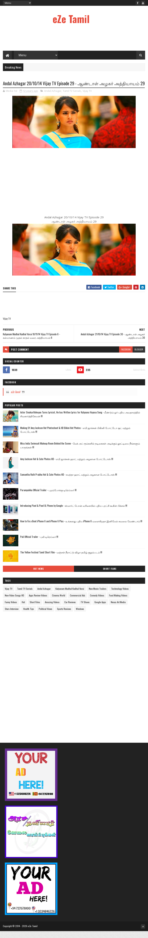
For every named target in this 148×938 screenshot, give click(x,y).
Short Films (109, 575)
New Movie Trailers (97, 595)
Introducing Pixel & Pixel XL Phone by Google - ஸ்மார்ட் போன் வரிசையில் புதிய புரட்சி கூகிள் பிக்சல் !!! (73, 512)
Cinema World (58, 602)
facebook (126, 356)
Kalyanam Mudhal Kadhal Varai (70, 595)
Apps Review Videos (38, 602)
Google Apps (100, 608)
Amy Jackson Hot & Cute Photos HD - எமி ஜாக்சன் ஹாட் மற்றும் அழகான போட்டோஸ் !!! (66, 466)
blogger (139, 356)
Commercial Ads (77, 602)
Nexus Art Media (118, 608)
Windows (80, 615)
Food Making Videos (118, 602)
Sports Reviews (64, 615)
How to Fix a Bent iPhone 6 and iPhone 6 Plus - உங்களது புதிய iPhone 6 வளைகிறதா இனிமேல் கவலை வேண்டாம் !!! (81, 528)
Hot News (38, 575)
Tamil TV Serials (72, 97)
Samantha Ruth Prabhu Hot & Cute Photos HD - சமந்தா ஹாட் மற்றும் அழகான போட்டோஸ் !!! (68, 481)
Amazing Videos (52, 608)
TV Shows (85, 608)
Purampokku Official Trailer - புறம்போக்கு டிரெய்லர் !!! (48, 497)
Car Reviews (70, 608)
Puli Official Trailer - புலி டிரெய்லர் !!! (39, 543)
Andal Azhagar (52, 97)
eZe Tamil (71, 19)
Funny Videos (11, 608)
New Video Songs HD (14, 602)
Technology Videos (120, 595)
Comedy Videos (97, 602)
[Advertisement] (74, 38)
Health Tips (28, 615)
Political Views (45, 615)
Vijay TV (87, 97)
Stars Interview (11, 615)
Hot (23, 608)
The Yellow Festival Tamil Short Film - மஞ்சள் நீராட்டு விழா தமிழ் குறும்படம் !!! (61, 559)
